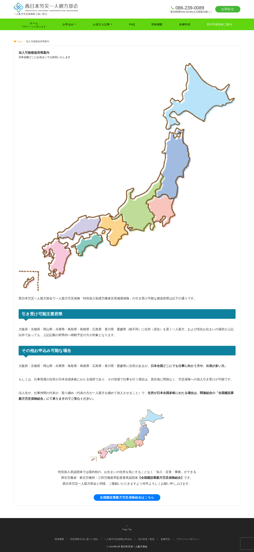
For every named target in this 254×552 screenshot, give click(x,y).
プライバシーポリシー (187, 539)
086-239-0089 (189, 7)
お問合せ (227, 9)
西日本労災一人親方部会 (134, 546)
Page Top (127, 527)
